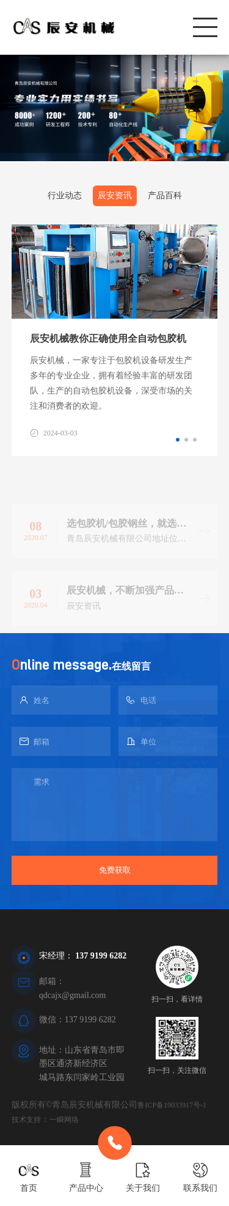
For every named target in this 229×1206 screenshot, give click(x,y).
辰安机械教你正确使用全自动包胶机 (108, 338)
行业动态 (65, 195)
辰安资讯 (115, 195)
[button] (178, 440)
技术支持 (26, 1119)
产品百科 (165, 195)
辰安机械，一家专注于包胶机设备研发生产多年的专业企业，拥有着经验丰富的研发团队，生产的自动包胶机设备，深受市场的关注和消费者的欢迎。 (111, 383)
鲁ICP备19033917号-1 (171, 1105)
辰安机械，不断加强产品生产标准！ (125, 602)
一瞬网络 (64, 1119)
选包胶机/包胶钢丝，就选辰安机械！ (126, 534)
